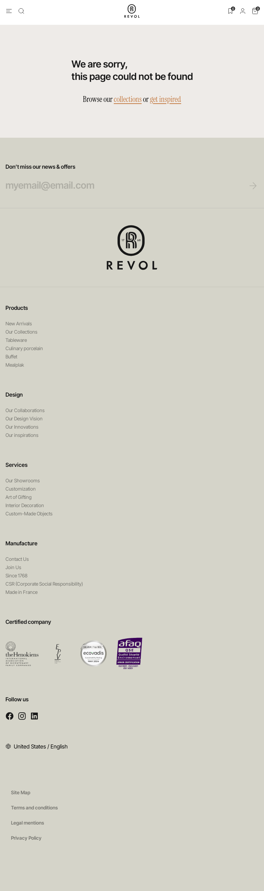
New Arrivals (19, 323)
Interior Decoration (25, 505)
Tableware (16, 340)
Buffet (11, 356)
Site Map (20, 792)
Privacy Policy (26, 838)
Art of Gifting (19, 497)
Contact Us (17, 559)
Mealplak (15, 365)
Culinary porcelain (24, 348)
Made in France (21, 592)
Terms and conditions (34, 807)
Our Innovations (22, 427)
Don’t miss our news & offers (119, 177)
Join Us (13, 567)
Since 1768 (17, 575)
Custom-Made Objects (29, 513)
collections (128, 99)
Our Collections (21, 332)
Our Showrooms (23, 480)
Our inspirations (22, 435)
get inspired (165, 99)
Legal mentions (27, 823)
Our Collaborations (25, 410)
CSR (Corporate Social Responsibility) (44, 584)
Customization (21, 489)
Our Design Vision (24, 418)
